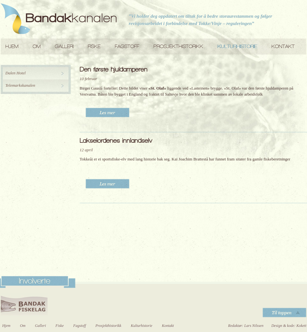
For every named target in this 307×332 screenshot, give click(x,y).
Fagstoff (127, 46)
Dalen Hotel (15, 73)
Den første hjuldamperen (113, 69)
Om (37, 46)
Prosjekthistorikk (178, 46)
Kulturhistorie (237, 46)
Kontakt (283, 46)
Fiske (94, 46)
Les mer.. (107, 112)
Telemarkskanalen (20, 85)
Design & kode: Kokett (288, 325)
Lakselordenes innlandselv (116, 140)
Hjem (11, 46)
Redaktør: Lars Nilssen (245, 325)
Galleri (64, 46)
